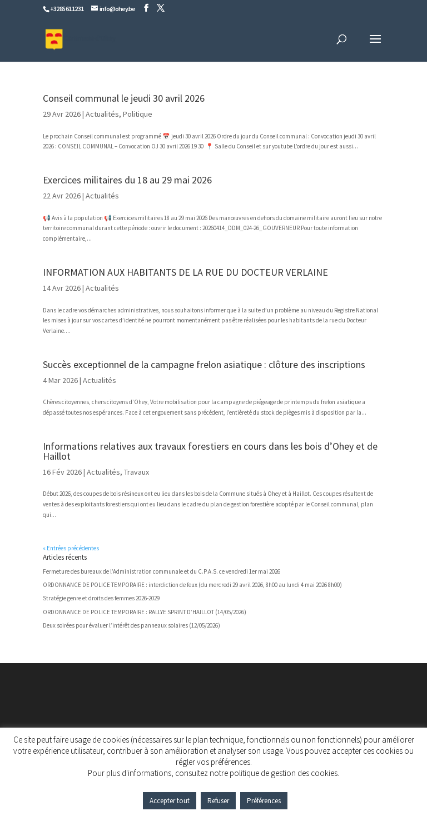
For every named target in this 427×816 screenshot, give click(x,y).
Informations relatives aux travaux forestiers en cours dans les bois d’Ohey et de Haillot (210, 451)
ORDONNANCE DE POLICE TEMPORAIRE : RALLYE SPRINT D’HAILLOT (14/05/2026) (144, 612)
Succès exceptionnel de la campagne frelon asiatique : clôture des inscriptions (204, 364)
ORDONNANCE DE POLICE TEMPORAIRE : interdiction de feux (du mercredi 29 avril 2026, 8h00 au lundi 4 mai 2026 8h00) (192, 585)
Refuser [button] (218, 800)
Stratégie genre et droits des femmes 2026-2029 (101, 598)
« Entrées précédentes (71, 548)
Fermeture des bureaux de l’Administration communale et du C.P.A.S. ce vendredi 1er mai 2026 (161, 571)
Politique (137, 114)
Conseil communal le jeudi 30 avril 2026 (124, 98)
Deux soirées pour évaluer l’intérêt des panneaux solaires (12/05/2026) (131, 625)
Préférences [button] (264, 800)
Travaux (136, 472)
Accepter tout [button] (170, 800)
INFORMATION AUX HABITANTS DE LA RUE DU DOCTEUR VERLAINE (185, 272)
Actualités (102, 114)
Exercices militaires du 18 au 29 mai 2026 (127, 179)
